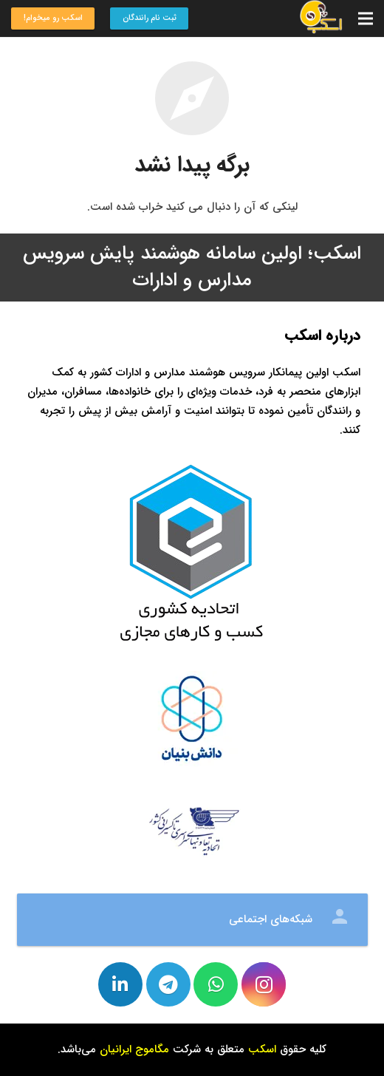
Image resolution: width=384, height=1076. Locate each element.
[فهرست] (365, 18)
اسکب (262, 1049)
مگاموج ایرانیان (134, 1049)
